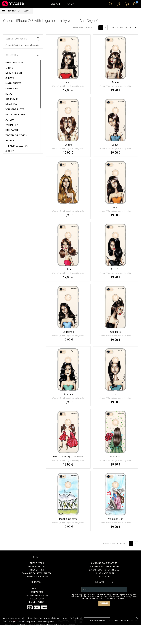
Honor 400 (104, 576)
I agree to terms (97, 620)
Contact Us (37, 592)
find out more (122, 620)
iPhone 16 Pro (37, 570)
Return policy (36, 602)
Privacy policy (37, 599)
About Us (37, 589)
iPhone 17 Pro (37, 563)
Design (55, 3)
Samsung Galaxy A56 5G (104, 563)
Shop (70, 3)
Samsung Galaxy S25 (36, 576)
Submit (104, 603)
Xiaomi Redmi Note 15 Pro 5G (104, 570)
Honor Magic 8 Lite (104, 573)
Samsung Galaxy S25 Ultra (37, 573)
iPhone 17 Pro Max (37, 566)
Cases (27, 10)
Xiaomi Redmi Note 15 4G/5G (104, 566)
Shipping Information (36, 595)
